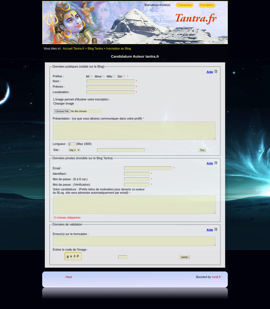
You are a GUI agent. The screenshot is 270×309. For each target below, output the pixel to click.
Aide (210, 72)
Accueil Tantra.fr (73, 48)
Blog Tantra (95, 48)
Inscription (207, 5)
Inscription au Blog (118, 48)
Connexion (184, 5)
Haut (68, 285)
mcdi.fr (216, 285)
